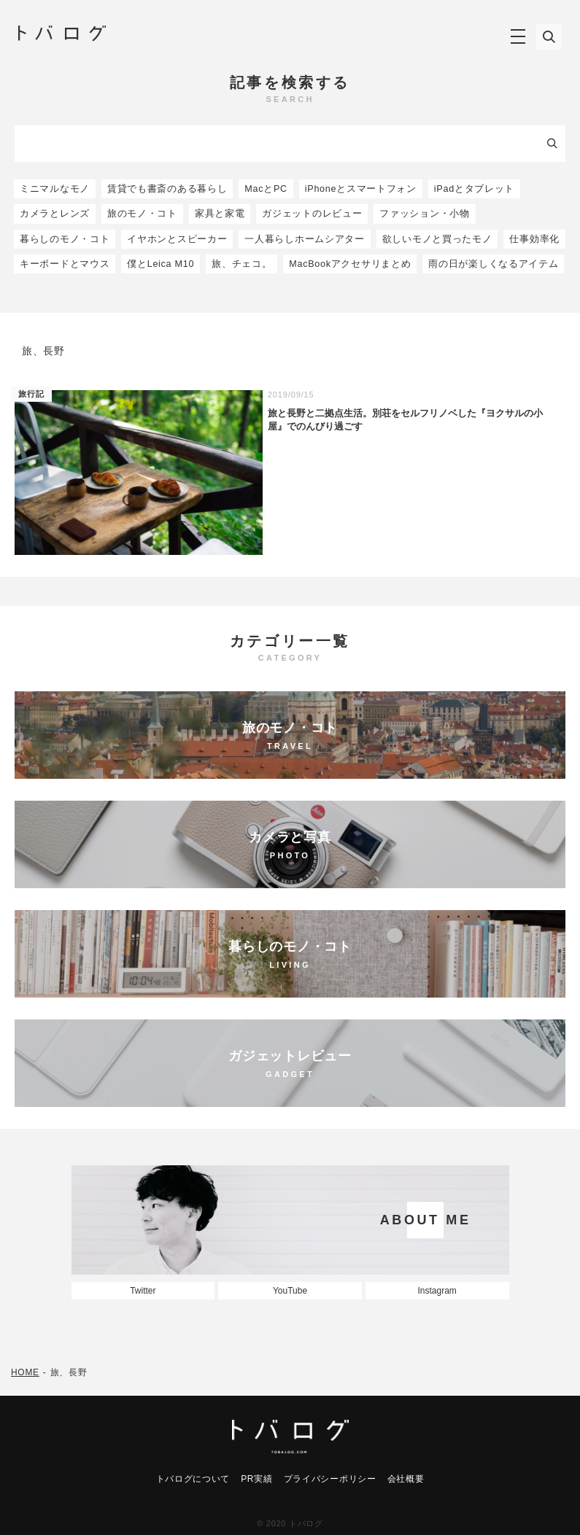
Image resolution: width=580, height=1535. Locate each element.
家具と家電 (220, 214)
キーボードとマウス (64, 264)
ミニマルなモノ (55, 189)
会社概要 (406, 1479)
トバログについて (193, 1479)
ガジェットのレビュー (312, 214)
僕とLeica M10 (160, 264)
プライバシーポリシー (330, 1479)
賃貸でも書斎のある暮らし (167, 189)
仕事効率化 (534, 239)
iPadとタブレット (474, 189)
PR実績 (256, 1479)
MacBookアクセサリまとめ (350, 264)
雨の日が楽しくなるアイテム (493, 264)
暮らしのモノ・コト (64, 239)
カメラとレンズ (55, 214)
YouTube (290, 1291)
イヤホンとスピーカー (177, 239)
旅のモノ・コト (142, 214)
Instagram (436, 1291)
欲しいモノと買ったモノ (437, 239)
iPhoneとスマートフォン (361, 189)
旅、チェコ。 (241, 264)
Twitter (142, 1291)
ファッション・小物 (424, 214)
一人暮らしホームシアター (304, 239)
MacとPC (265, 189)
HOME (25, 1372)
